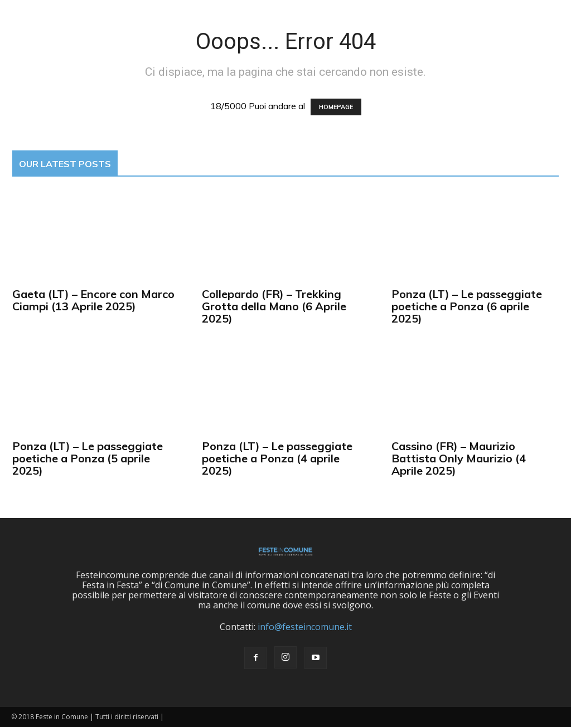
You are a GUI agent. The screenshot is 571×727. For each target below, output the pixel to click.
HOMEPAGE (336, 107)
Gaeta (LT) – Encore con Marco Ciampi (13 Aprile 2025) (93, 300)
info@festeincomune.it (305, 627)
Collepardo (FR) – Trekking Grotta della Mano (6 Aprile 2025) (274, 306)
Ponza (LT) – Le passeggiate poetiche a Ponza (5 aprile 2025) (87, 458)
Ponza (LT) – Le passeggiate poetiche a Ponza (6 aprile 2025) (466, 306)
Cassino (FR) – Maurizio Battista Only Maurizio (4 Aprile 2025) (458, 458)
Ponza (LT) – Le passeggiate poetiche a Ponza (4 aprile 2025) (277, 458)
